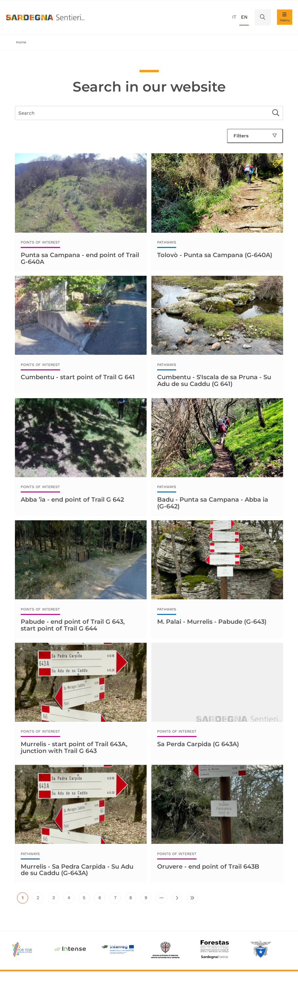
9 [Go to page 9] (148, 899)
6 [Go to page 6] (101, 899)
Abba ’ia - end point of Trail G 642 (72, 499)
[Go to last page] (192, 897)
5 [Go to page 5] (86, 899)
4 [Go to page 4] (71, 899)
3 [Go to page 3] (55, 899)
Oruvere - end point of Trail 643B (208, 866)
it (234, 17)
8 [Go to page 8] (132, 899)
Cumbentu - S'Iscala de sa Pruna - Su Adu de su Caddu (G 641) (214, 380)
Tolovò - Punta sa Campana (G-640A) (214, 255)
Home (21, 42)
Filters (255, 135)
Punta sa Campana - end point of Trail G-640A (80, 258)
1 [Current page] (25, 899)
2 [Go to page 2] (40, 899)
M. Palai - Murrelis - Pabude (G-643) (211, 621)
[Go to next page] (176, 897)
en (244, 17)
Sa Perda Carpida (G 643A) (198, 744)
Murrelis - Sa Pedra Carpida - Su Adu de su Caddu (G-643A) (77, 870)
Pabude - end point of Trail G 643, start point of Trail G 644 (73, 625)
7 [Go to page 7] (117, 899)
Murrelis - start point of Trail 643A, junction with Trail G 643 (74, 747)
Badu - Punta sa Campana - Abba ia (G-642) (212, 503)
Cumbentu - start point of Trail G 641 (78, 377)
